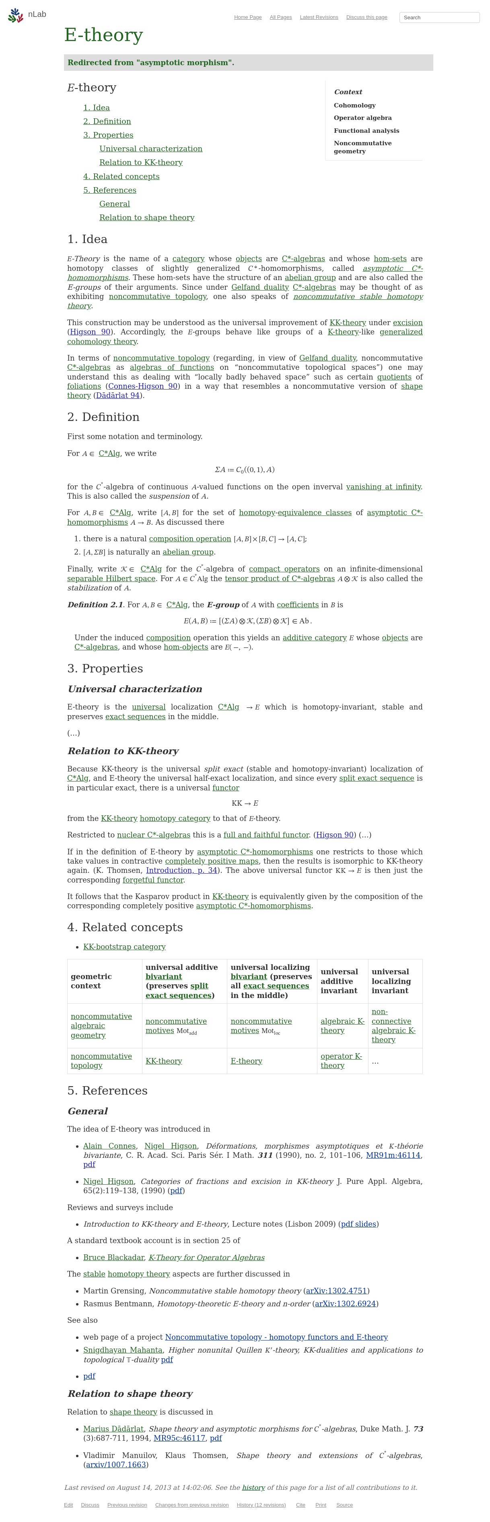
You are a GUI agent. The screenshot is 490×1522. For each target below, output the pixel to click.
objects (249, 258)
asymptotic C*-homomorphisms (255, 852)
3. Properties (108, 134)
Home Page (248, 17)
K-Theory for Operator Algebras (206, 1257)
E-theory (246, 1061)
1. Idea (96, 107)
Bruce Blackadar (113, 1257)
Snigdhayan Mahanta (123, 1350)
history (253, 1487)
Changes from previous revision (192, 1505)
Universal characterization (151, 148)
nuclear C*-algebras (153, 835)
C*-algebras (303, 258)
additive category (315, 637)
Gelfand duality (260, 287)
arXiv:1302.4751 (336, 1291)
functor (225, 788)
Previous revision (127, 1505)
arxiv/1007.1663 (116, 1464)
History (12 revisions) (261, 1505)
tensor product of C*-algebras (280, 578)
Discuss (90, 1505)
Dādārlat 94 (118, 395)
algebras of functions (172, 367)
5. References (109, 190)
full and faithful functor (266, 835)
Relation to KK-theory (141, 162)
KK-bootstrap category (124, 946)
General (114, 203)
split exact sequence (376, 778)
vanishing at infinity (383, 487)
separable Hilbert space (111, 578)
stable (94, 1274)
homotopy (257, 512)
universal (149, 707)
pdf (89, 1164)
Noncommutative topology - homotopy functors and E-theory (276, 1337)
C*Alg (109, 453)
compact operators (284, 569)
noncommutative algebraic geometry (101, 1025)
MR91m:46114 (393, 1155)
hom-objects (186, 647)
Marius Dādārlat (113, 1429)
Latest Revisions (319, 17)
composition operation (190, 538)
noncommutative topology (157, 296)
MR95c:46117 (179, 1438)
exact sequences (135, 716)
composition (168, 637)
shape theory (134, 1412)
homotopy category (175, 818)
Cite (300, 1505)
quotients (394, 377)
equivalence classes (315, 512)
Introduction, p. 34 (181, 870)
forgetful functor (153, 880)
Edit (68, 1505)
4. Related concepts (121, 176)
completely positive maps (211, 861)
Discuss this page (366, 17)
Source (344, 1505)
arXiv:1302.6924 (345, 1303)
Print (320, 1505)
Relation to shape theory (147, 217)
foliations (84, 386)
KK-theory (348, 322)
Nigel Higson (170, 1146)
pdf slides (359, 1224)
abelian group (310, 277)
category (189, 258)
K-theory (343, 332)
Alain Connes (109, 1146)
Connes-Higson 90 (142, 386)
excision (408, 322)
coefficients (298, 604)
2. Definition (107, 121)
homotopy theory (139, 1274)
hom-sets (390, 258)
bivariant (164, 976)
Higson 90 (90, 332)
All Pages (281, 17)
